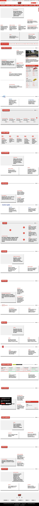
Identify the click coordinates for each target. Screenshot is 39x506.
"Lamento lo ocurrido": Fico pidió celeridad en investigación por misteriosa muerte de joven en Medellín (20, 200)
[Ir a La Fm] (3, 96)
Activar (3, 403)
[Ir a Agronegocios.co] (17, 365)
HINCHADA (17, 5)
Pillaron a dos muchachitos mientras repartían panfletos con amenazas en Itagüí (32, 37)
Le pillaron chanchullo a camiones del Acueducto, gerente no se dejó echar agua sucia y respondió (34, 141)
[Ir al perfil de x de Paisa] (19, 497)
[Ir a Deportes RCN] (4, 305)
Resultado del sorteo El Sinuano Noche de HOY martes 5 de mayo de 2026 (20, 53)
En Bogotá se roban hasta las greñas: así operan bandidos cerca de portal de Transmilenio (33, 240)
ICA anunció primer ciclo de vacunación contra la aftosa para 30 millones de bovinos (32, 376)
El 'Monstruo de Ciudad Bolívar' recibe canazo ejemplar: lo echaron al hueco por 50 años (32, 228)
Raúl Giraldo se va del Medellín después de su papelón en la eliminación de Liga (20, 66)
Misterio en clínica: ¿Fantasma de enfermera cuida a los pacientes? (32, 487)
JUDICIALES (8, 5)
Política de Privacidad (17, 503)
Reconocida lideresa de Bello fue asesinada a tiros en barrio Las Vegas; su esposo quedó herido (18, 13)
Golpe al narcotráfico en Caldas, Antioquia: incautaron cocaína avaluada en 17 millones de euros (15, 87)
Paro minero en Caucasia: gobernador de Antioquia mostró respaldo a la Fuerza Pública (20, 407)
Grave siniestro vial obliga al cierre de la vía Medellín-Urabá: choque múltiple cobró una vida (32, 269)
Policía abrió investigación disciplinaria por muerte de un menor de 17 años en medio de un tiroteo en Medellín (15, 74)
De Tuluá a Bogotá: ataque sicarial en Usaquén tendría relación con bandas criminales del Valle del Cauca (10, 239)
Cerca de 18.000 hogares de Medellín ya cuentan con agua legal (8, 461)
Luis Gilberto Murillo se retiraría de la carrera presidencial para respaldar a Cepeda (32, 102)
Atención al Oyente (24, 503)
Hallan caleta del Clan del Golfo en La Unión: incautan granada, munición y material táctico (17, 161)
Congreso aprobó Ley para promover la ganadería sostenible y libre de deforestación (12, 376)
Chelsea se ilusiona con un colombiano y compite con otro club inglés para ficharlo (32, 310)
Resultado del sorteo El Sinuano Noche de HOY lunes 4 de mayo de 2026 (17, 331)
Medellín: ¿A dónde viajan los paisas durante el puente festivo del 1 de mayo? (18, 259)
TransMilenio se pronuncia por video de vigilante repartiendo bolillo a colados (11, 140)
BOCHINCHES (26, 5)
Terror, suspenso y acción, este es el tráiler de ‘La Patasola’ (12, 487)
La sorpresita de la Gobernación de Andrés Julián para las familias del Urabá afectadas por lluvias (21, 457)
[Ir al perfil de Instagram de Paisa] (21, 497)
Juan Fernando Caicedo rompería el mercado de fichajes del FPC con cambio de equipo (13, 310)
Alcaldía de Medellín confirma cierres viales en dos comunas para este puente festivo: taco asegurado (12, 269)
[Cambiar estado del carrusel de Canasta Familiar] (5, 0)
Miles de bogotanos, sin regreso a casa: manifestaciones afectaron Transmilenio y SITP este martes (4, 142)
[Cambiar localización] (33, 2)
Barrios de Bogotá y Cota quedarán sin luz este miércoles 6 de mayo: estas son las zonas (19, 140)
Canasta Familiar (2, 0)
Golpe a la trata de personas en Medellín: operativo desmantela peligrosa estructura (20, 193)
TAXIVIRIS (12, 5)
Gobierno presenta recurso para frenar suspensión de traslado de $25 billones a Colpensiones (32, 352)
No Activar (8, 403)
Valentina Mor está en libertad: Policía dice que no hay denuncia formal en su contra (8, 198)
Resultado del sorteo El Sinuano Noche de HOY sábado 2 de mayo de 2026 (32, 340)
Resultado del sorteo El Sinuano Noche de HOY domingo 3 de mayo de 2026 (13, 340)
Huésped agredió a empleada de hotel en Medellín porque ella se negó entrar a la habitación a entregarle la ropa (8, 63)
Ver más (36, 96)
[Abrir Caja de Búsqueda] (37, 2)
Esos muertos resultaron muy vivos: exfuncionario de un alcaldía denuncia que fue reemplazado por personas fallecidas (27, 141)
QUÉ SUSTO (35, 5)
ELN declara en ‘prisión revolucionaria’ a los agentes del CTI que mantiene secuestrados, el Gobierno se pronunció (13, 102)
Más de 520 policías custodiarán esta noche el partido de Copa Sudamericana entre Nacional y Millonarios (20, 300)
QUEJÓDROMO (3, 5)
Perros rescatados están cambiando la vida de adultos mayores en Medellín (17, 426)
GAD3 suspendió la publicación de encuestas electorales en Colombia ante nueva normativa (13, 210)
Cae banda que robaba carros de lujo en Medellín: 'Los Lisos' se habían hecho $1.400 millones (22, 28)
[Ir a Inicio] (19, 3)
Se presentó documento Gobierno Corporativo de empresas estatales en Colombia (32, 210)
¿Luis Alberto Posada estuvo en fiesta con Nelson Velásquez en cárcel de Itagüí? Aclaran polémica (20, 398)
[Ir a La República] (2, 347)
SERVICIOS (30, 5)
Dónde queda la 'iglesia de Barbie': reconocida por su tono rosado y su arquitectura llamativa (32, 435)
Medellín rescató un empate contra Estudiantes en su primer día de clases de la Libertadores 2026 (8, 296)
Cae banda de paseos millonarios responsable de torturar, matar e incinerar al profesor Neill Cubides (33, 234)
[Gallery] (19, 117)
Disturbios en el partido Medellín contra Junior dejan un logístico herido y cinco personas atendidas (20, 291)
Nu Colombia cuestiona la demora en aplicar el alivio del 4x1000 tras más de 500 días (12, 352)
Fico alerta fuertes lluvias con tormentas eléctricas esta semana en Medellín (20, 464)
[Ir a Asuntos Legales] (6, 204)
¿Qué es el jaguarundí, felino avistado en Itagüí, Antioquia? (13, 435)
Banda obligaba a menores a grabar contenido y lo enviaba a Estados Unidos (32, 22)
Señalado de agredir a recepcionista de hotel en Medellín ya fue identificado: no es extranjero (4, 28)
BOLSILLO (21, 5)
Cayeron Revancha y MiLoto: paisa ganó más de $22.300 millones (13, 37)
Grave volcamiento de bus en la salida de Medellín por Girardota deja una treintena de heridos (13, 28)
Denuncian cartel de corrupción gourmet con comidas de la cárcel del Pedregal (12, 171)
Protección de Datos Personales (31, 503)
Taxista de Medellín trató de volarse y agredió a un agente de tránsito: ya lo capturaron (32, 28)
